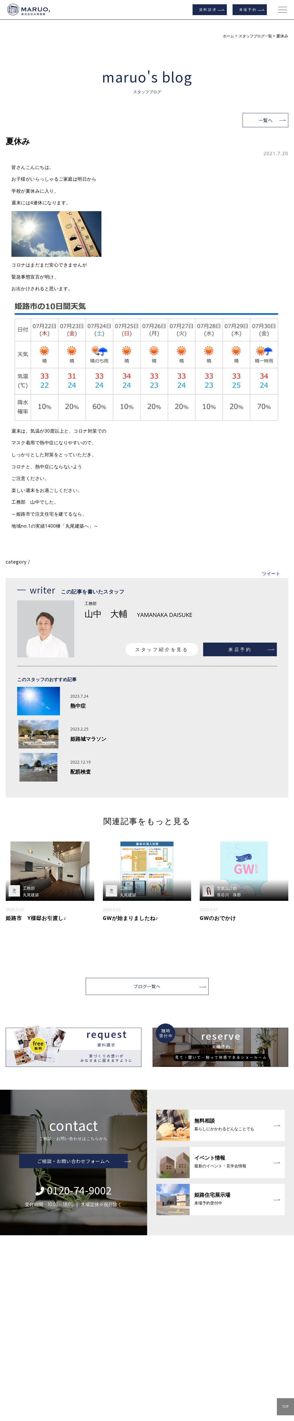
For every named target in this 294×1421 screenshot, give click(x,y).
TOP (285, 1406)
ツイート (271, 573)
